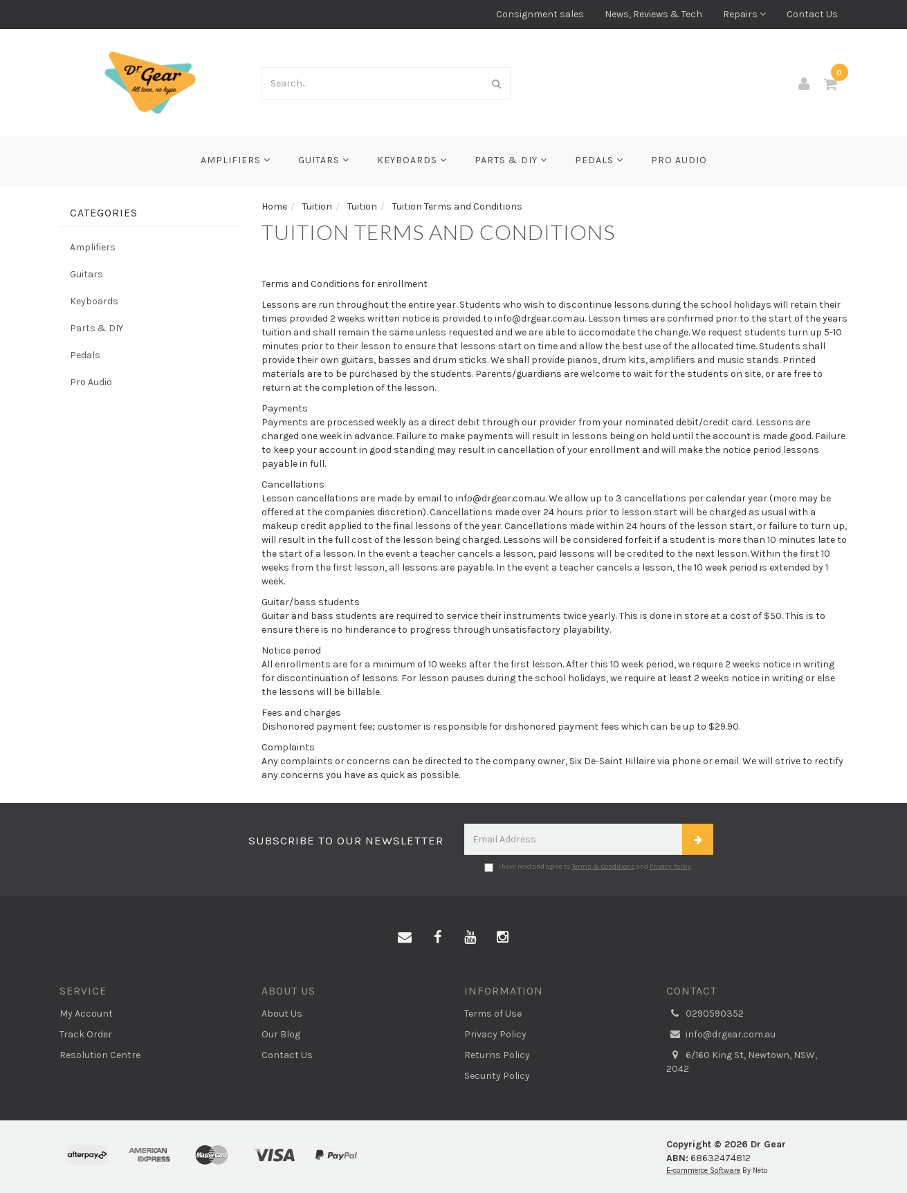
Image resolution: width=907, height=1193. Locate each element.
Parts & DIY (511, 160)
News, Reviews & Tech (653, 14)
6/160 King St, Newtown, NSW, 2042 (741, 1061)
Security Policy (497, 1076)
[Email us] (405, 938)
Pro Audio (679, 160)
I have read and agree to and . (588, 867)
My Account (86, 1013)
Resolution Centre (99, 1055)
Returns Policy (497, 1055)
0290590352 (705, 1014)
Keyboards (412, 160)
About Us (282, 1013)
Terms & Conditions (603, 866)
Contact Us (812, 14)
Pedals (599, 160)
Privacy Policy (670, 866)
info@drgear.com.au (721, 1035)
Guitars (323, 160)
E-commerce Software (703, 1170)
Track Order (85, 1034)
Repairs (744, 14)
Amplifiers (236, 160)
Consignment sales (540, 14)
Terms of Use (493, 1013)
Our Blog (281, 1034)
